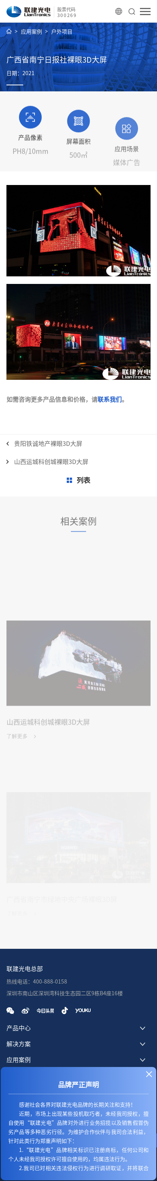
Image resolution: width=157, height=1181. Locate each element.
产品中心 (18, 1028)
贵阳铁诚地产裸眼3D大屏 (48, 444)
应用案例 (31, 31)
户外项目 (61, 31)
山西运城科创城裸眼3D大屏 (51, 462)
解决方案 (18, 1044)
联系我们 (109, 399)
